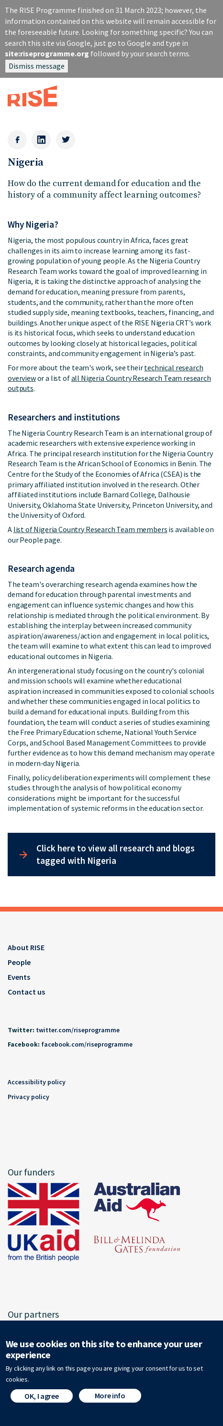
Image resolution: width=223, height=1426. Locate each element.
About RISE (26, 947)
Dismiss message (37, 66)
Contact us (26, 991)
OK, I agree (41, 1401)
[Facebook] (17, 139)
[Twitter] (65, 139)
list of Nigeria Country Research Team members (90, 529)
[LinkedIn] (41, 139)
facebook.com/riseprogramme (87, 1044)
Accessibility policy (37, 1082)
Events (19, 977)
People (19, 962)
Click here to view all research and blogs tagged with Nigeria (115, 854)
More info (110, 1400)
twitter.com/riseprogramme (78, 1030)
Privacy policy (28, 1096)
